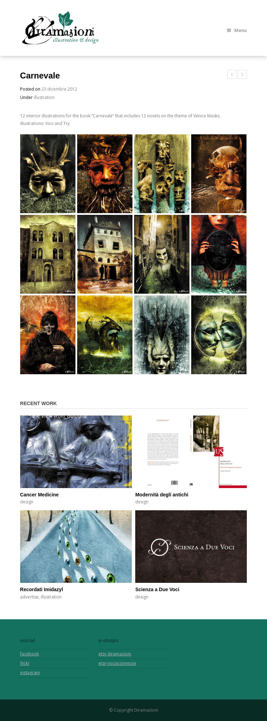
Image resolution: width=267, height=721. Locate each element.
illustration (44, 97)
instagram (30, 673)
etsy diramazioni (114, 654)
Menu (237, 30)
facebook (29, 654)
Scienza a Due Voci (157, 589)
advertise (29, 597)
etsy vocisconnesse (117, 663)
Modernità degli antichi (161, 494)
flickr (25, 663)
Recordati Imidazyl (41, 589)
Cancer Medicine (39, 494)
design (26, 502)
